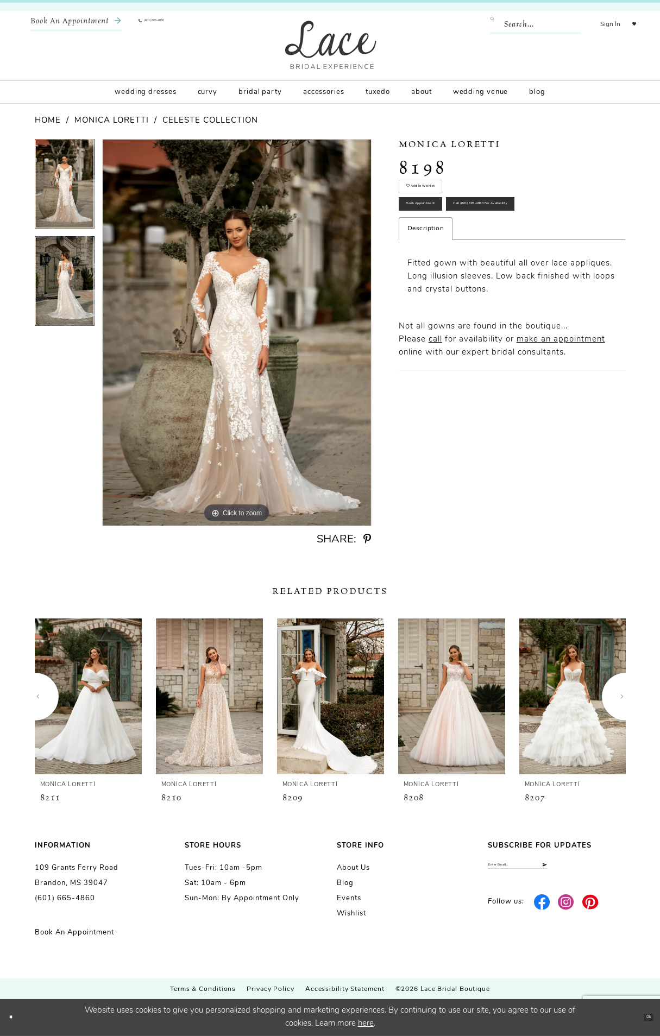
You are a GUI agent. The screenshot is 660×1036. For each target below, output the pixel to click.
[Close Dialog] (16, 1017)
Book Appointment (450, 238)
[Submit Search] (482, 24)
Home (48, 121)
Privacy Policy (270, 989)
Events (349, 898)
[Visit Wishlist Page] (626, 24)
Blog (345, 883)
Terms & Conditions (203, 989)
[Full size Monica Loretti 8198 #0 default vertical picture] (237, 333)
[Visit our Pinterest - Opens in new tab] (590, 913)
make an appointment (561, 420)
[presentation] (88, 696)
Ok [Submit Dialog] (642, 1017)
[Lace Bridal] (330, 45)
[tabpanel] (65, 187)
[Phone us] (172, 24)
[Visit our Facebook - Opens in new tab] (542, 913)
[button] (596, 24)
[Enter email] (556, 870)
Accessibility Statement (345, 989)
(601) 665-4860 (65, 898)
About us (353, 867)
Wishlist (351, 913)
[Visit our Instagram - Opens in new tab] (566, 913)
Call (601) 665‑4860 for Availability (483, 276)
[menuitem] (76, 24)
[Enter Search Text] (521, 24)
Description (425, 309)
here (366, 1024)
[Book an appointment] (76, 24)
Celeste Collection (210, 121)
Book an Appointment (74, 932)
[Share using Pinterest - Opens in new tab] (367, 539)
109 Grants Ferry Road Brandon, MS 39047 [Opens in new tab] (76, 875)
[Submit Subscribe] (615, 870)
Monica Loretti (111, 121)
